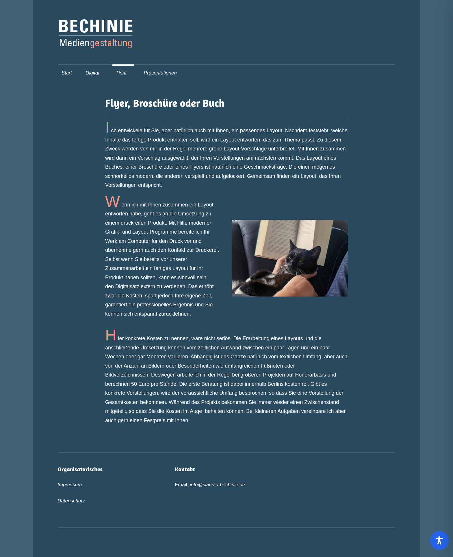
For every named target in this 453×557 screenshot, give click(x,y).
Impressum (69, 484)
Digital (95, 73)
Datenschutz (71, 501)
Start (67, 73)
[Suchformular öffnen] (389, 72)
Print (124, 73)
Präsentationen (160, 73)
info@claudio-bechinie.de (217, 484)
